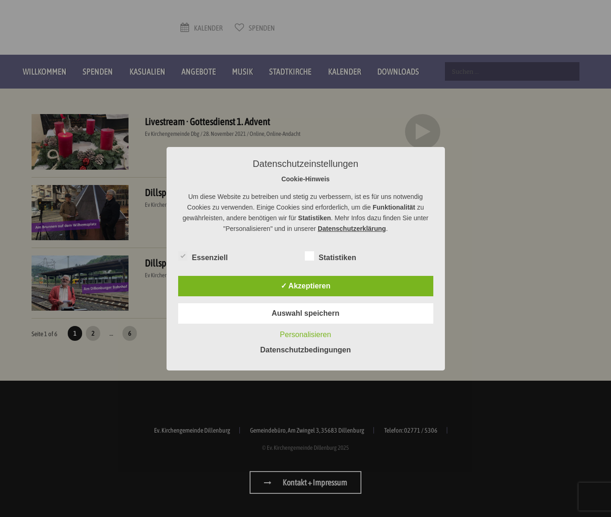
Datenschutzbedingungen (305, 350)
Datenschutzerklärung (352, 228)
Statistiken (330, 256)
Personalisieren (305, 334)
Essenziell (203, 256)
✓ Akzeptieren (306, 286)
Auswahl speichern (306, 313)
